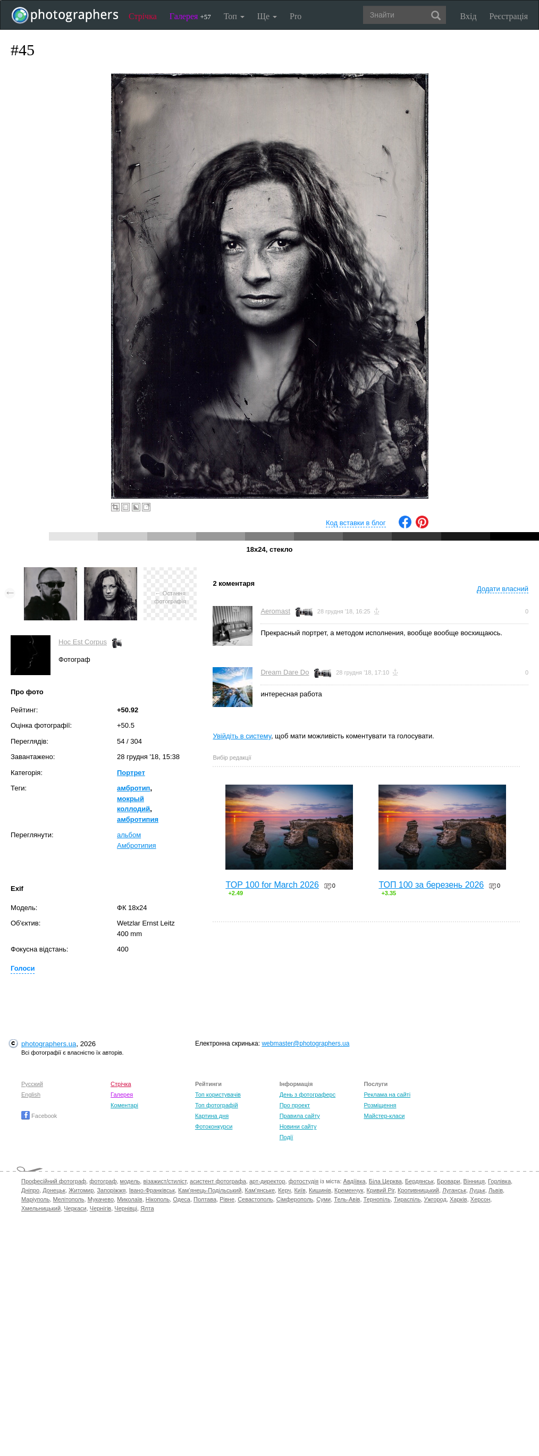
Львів (496, 1190)
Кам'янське (260, 1190)
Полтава (204, 1199)
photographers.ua (48, 1044)
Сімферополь (294, 1199)
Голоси (23, 968)
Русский (32, 1084)
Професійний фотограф (53, 1181)
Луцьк (477, 1190)
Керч (284, 1190)
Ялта (147, 1208)
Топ (234, 16)
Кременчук (348, 1190)
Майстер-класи (384, 1116)
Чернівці (125, 1208)
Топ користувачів (218, 1094)
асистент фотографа (218, 1181)
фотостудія (304, 1181)
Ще (267, 16)
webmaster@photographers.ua (305, 1043)
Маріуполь (35, 1199)
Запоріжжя (111, 1190)
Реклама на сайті (387, 1094)
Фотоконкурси (213, 1126)
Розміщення (380, 1105)
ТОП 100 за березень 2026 (431, 884)
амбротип (133, 788)
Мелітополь (69, 1199)
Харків (458, 1199)
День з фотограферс (308, 1094)
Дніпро (30, 1190)
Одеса (181, 1199)
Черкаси (75, 1208)
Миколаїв (129, 1199)
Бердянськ (419, 1181)
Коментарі (124, 1105)
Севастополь (255, 1199)
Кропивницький (418, 1190)
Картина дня (212, 1116)
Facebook (39, 1116)
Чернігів (100, 1208)
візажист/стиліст (164, 1181)
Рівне (227, 1199)
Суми (323, 1199)
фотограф (102, 1181)
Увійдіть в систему (242, 736)
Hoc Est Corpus (82, 642)
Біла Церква (385, 1181)
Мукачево (101, 1199)
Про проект (295, 1105)
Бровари (448, 1181)
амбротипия (137, 819)
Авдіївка (354, 1181)
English (30, 1094)
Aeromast (275, 611)
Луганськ (454, 1190)
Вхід (468, 16)
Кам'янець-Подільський (209, 1190)
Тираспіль (407, 1199)
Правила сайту (300, 1116)
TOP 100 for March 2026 (272, 884)
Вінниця (474, 1181)
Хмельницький (41, 1208)
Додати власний (502, 589)
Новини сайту (298, 1126)
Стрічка (143, 16)
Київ (299, 1190)
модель (130, 1181)
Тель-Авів (347, 1199)
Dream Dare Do (284, 672)
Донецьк (54, 1190)
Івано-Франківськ (152, 1190)
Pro (295, 16)
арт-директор (267, 1181)
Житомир (81, 1190)
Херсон (480, 1199)
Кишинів (320, 1190)
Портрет (131, 773)
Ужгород (435, 1199)
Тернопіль (377, 1199)
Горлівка (499, 1181)
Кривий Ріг (380, 1190)
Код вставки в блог (356, 523)
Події (286, 1137)
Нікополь (158, 1199)
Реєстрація (509, 16)
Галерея (190, 16)
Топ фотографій (216, 1105)
